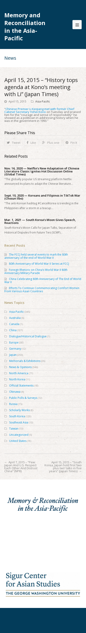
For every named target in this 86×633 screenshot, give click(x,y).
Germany (15, 349)
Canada (14, 324)
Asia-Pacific (42, 101)
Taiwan (13, 429)
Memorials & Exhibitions (24, 361)
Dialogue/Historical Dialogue (28, 336)
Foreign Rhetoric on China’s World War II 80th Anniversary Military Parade (35, 271)
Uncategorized (18, 435)
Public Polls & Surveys (23, 398)
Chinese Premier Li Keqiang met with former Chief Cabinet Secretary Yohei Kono (39, 110)
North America (18, 373)
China (13, 330)
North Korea (17, 379)
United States (17, 441)
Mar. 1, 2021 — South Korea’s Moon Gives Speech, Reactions (40, 221)
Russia (13, 404)
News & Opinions (20, 367)
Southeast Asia (18, 422)
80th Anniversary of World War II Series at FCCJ (39, 264)
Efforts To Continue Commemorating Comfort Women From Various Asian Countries (41, 289)
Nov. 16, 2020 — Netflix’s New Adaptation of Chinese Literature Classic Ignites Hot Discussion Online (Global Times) (41, 171)
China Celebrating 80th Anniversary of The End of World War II (42, 280)
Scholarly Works (19, 410)
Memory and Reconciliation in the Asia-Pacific (24, 26)
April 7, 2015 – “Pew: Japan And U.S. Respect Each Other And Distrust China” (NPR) (20, 466)
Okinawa (14, 392)
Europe (14, 342)
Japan (13, 355)
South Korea (17, 416)
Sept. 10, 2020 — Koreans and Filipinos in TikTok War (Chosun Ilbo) (42, 197)
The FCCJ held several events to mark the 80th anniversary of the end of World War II (36, 256)
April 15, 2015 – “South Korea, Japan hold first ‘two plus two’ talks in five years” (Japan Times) (63, 466)
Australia (15, 318)
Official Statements (21, 385)
